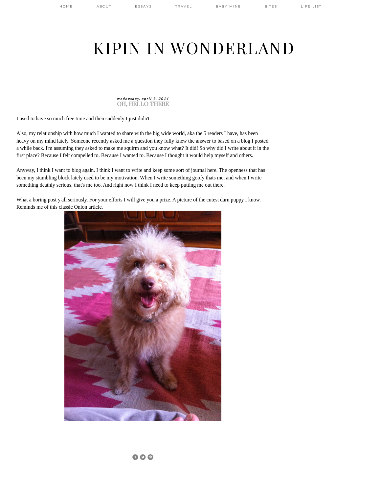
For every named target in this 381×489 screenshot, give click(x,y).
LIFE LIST (311, 6)
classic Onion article (80, 207)
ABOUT (104, 6)
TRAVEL (183, 6)
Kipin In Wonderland (194, 47)
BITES (271, 6)
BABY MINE (228, 6)
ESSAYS (143, 6)
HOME (66, 6)
